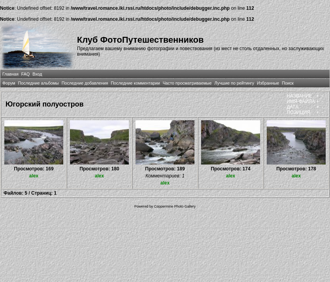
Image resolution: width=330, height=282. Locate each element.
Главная (10, 74)
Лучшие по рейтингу (234, 83)
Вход (37, 74)
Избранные (268, 83)
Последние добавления (85, 83)
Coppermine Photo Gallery (175, 206)
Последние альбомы (38, 83)
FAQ (25, 74)
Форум (8, 83)
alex (33, 176)
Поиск (287, 83)
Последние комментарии (135, 83)
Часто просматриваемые (187, 83)
